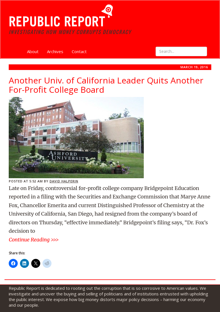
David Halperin (64, 181)
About (33, 51)
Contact (79, 51)
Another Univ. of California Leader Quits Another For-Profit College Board (106, 84)
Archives (55, 51)
